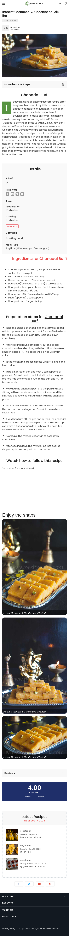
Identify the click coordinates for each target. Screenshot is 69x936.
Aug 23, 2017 (10, 20)
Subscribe (8, 468)
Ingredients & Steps (17, 84)
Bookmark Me (65, 3)
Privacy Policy (8, 928)
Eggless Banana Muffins (33, 866)
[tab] (34, 84)
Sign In (60, 3)
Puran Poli (25, 851)
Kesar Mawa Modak (30, 837)
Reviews (9, 773)
